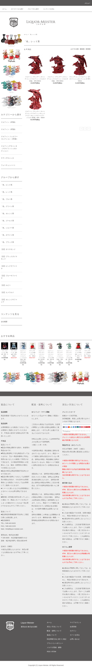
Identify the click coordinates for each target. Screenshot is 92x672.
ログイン (73, 631)
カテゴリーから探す (15, 9)
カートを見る (75, 635)
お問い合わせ (75, 639)
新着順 (88, 49)
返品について (52, 635)
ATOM (53, 651)
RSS (48, 651)
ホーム (4, 9)
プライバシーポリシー (55, 643)
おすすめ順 (75, 49)
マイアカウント (75, 622)
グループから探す (32, 9)
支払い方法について (54, 627)
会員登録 (73, 627)
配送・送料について (54, 631)
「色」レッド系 (33, 34)
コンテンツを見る (47, 9)
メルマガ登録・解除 (54, 647)
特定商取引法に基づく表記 (56, 639)
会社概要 (4, 322)
